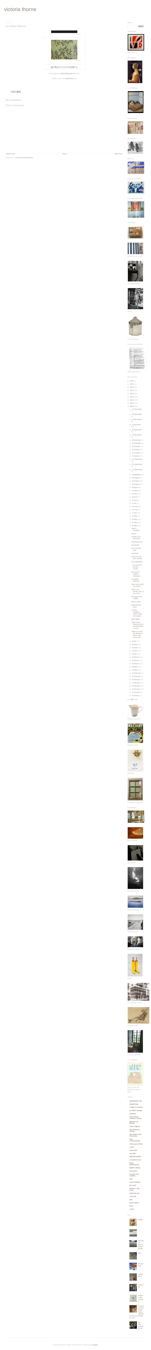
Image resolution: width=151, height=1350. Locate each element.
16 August (136, 484)
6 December (136, 425)
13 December (137, 419)
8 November (136, 440)
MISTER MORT (135, 1157)
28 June (135, 506)
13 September (137, 469)
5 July (134, 503)
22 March (135, 660)
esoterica (68, 78)
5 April (134, 654)
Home (64, 154)
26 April (135, 644)
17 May (135, 522)
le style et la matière (134, 1175)
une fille (133, 1153)
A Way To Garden (136, 1107)
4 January (136, 695)
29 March (135, 657)
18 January (136, 689)
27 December (137, 409)
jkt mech (133, 1185)
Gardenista (134, 1104)
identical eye (134, 1193)
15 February (136, 676)
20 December (137, 414)
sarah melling (135, 1182)
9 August (135, 487)
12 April (135, 651)
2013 (132, 394)
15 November (137, 435)
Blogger (95, 1345)
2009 (132, 406)
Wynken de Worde (134, 1122)
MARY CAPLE (135, 1168)
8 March (135, 667)
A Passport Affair (136, 1144)
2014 (132, 390)
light (139, 1253)
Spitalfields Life (136, 1101)
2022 (132, 381)
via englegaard (136, 562)
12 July (135, 500)
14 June (135, 510)
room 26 (133, 1196)
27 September (137, 459)
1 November (136, 443)
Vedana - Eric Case (135, 1189)
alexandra (133, 1150)
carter (132, 1209)
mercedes (133, 1171)
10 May (135, 525)
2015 (132, 387)
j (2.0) (132, 1147)
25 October (136, 446)
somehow (134, 553)
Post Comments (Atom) (24, 158)
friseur (133, 533)
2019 (132, 384)
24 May (135, 519)
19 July (135, 497)
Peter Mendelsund (134, 1164)
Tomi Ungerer (135, 1126)
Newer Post (10, 154)
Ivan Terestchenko (135, 1140)
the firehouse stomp (135, 1130)
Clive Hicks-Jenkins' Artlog (135, 1117)
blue (131, 1179)
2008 (132, 699)
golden (140, 1219)
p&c (131, 1199)
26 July (135, 494)
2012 (132, 397)
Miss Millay (135, 619)
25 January (136, 686)
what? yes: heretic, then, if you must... (137, 591)
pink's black (134, 1203)
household (135, 545)
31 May (135, 516)
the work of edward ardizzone (135, 574)
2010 (132, 403)
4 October (136, 456)
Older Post (118, 154)
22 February (136, 673)
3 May (134, 641)
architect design (136, 1110)
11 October (136, 453)
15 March (135, 663)
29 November (137, 430)
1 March (135, 670)
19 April (135, 648)
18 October (136, 449)
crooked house (135, 1160)
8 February (136, 679)
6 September (137, 474)
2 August (135, 490)
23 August (136, 481)
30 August (136, 478)
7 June (134, 513)
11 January (136, 692)
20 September (137, 464)
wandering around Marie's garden (141, 1244)
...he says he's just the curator (136, 567)
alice (131, 1206)
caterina (133, 1114)
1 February (136, 683)
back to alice (136, 602)
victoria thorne (20, 9)
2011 (132, 400)
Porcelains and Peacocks (135, 1135)
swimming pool (66, 73)
